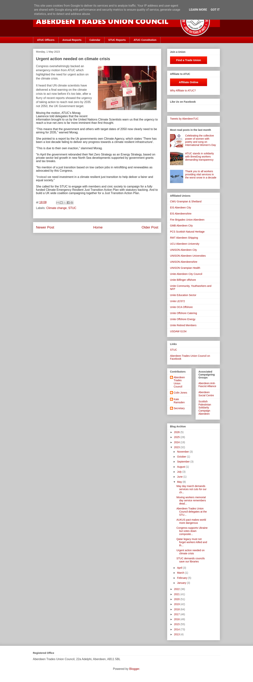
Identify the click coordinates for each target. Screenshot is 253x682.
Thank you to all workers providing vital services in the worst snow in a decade (200, 174)
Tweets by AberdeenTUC (184, 118)
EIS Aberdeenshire (180, 213)
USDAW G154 (178, 331)
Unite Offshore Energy (182, 319)
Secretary (179, 408)
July (179, 471)
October (182, 456)
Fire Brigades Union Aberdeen (187, 219)
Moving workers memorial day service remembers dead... (191, 500)
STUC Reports (117, 39)
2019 (177, 604)
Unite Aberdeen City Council (186, 273)
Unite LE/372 (177, 301)
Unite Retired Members (183, 325)
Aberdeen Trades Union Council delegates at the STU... (191, 511)
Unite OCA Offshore (181, 307)
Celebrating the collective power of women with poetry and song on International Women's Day (200, 140)
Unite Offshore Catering (183, 313)
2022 (177, 589)
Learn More (198, 9)
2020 (177, 599)
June (180, 476)
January (182, 582)
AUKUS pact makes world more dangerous (191, 521)
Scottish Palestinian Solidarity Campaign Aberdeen (204, 407)
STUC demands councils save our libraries (190, 560)
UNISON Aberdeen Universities (188, 255)
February (182, 577)
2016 (177, 619)
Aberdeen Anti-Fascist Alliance (207, 385)
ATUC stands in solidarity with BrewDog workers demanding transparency (199, 156)
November (183, 451)
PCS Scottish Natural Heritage (187, 231)
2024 (177, 442)
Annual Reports (72, 39)
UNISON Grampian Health (185, 267)
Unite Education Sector (183, 295)
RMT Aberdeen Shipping (184, 237)
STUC (72, 208)
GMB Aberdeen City (181, 225)
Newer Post (45, 227)
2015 (177, 624)
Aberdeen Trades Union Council (179, 382)
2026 (177, 432)
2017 (177, 614)
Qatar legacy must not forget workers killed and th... (191, 542)
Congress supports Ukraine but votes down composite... (192, 531)
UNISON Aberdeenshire (183, 261)
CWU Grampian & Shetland (185, 201)
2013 (177, 634)
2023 (177, 447)
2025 (177, 437)
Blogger (134, 668)
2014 (177, 629)
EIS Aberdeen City (180, 207)
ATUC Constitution (145, 39)
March (181, 572)
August (181, 466)
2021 (177, 594)
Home (98, 227)
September (183, 461)
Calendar (94, 39)
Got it (215, 9)
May (179, 481)
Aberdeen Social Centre (206, 394)
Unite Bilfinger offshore (183, 279)
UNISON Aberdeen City (183, 249)
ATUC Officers (46, 39)
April (180, 567)
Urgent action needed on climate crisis (190, 552)
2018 (177, 609)
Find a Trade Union (188, 60)
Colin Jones (180, 392)
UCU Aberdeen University (184, 243)
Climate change (56, 208)
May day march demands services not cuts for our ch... (191, 489)
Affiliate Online (188, 82)
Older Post (150, 227)
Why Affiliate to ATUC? (183, 90)
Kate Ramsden (179, 401)
